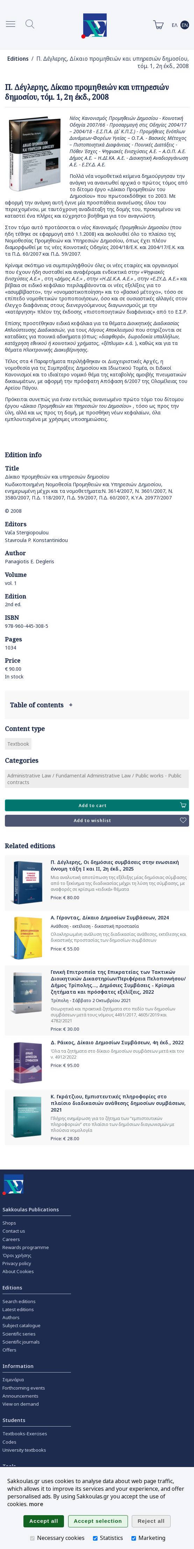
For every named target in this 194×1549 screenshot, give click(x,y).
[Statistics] (95, 1538)
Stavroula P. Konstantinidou (36, 540)
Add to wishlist (130, 821)
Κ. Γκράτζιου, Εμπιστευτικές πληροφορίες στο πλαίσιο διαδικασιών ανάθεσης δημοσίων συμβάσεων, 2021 (118, 1103)
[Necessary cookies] (32, 1538)
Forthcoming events (23, 1388)
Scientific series (19, 1334)
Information (18, 1366)
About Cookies (18, 1271)
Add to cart (132, 805)
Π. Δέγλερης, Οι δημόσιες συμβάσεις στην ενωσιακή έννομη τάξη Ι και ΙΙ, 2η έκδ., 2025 (115, 865)
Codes (9, 1442)
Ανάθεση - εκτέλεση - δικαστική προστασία (95, 926)
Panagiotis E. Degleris (29, 561)
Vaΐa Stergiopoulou (27, 532)
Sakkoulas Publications (30, 1209)
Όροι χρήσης (16, 1255)
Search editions (19, 1301)
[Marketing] (133, 1538)
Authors (11, 1317)
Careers (11, 1239)
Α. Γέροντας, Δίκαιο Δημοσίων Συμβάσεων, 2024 (110, 917)
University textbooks (24, 1450)
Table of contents (41, 705)
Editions (18, 58)
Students (13, 1420)
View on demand (20, 1404)
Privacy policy (16, 1263)
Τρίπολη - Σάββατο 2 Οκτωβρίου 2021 (91, 1000)
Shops (9, 1223)
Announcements (20, 1396)
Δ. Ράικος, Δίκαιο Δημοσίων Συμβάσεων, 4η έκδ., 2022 (117, 1042)
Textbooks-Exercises (24, 1433)
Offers (9, 1350)
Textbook (18, 743)
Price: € (65, 897)
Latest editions (18, 1309)
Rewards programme (25, 1247)
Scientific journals (21, 1342)
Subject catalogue (21, 1325)
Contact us (13, 1231)
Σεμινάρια (13, 1379)
